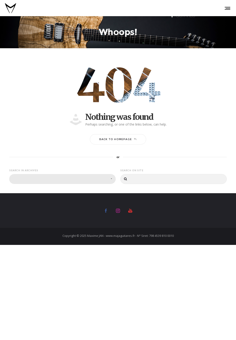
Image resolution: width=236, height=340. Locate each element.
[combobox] (62, 179)
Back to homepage (118, 139)
